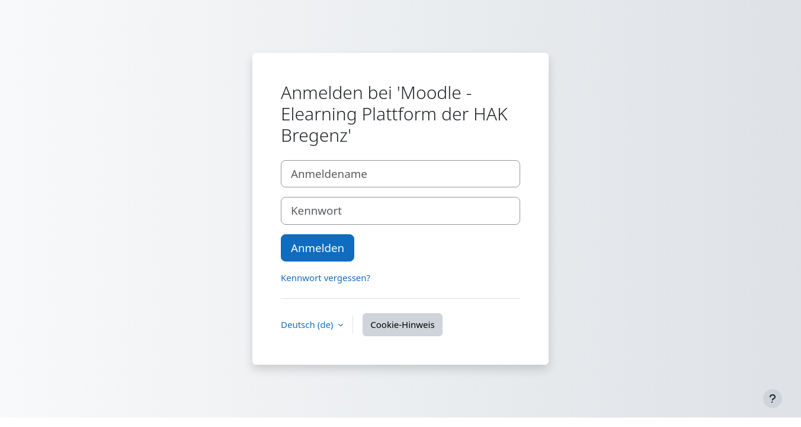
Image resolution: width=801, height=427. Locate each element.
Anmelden (317, 247)
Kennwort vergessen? (325, 277)
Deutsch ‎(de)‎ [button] (308, 324)
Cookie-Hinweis (402, 324)
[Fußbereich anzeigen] (772, 398)
